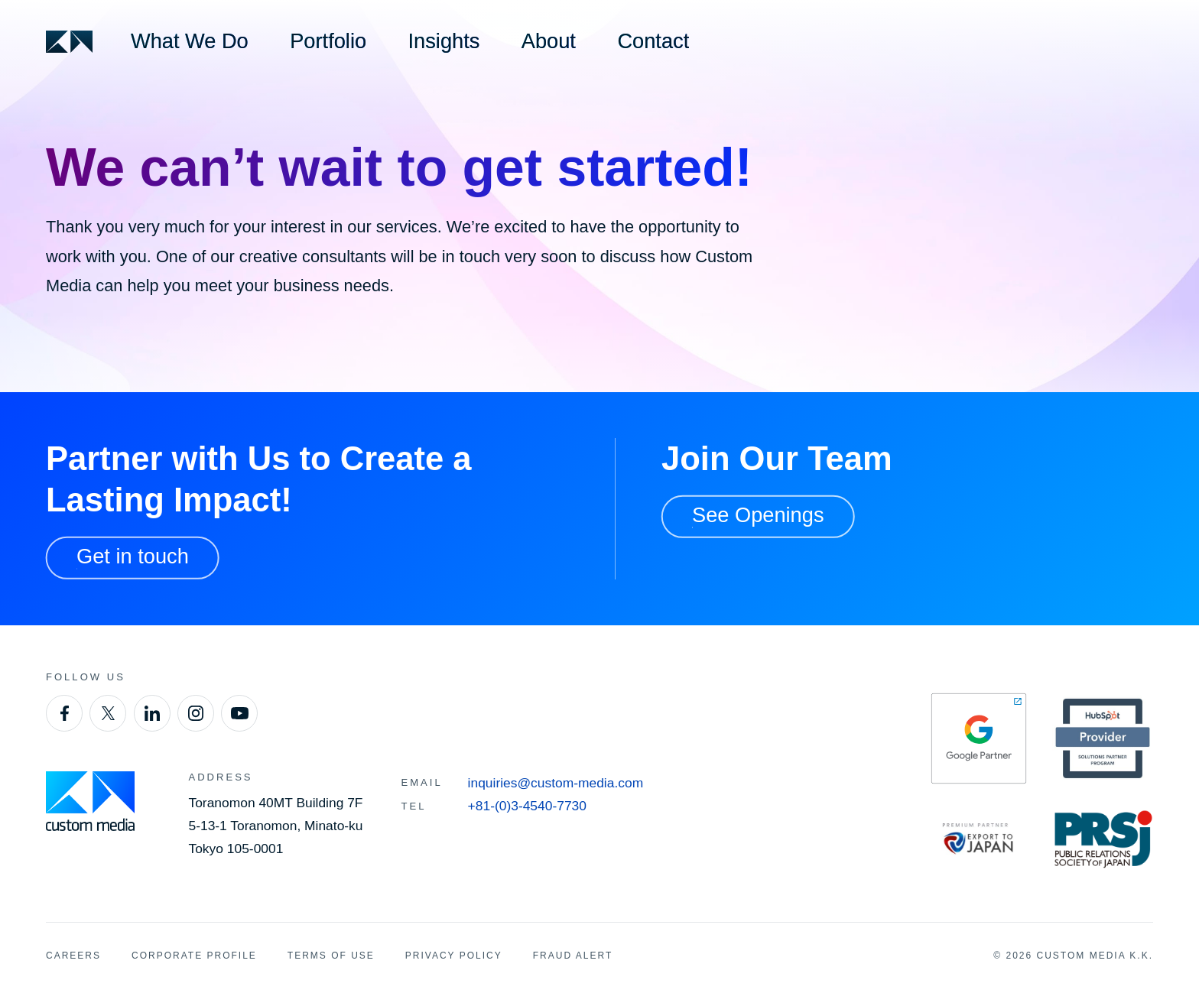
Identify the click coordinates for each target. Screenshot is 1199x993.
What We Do (190, 41)
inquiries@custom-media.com (556, 782)
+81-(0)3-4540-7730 (527, 805)
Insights (444, 41)
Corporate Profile (194, 955)
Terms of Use (331, 955)
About (549, 41)
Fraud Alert (572, 955)
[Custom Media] (69, 42)
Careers (73, 955)
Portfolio (328, 41)
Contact (653, 41)
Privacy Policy (453, 955)
